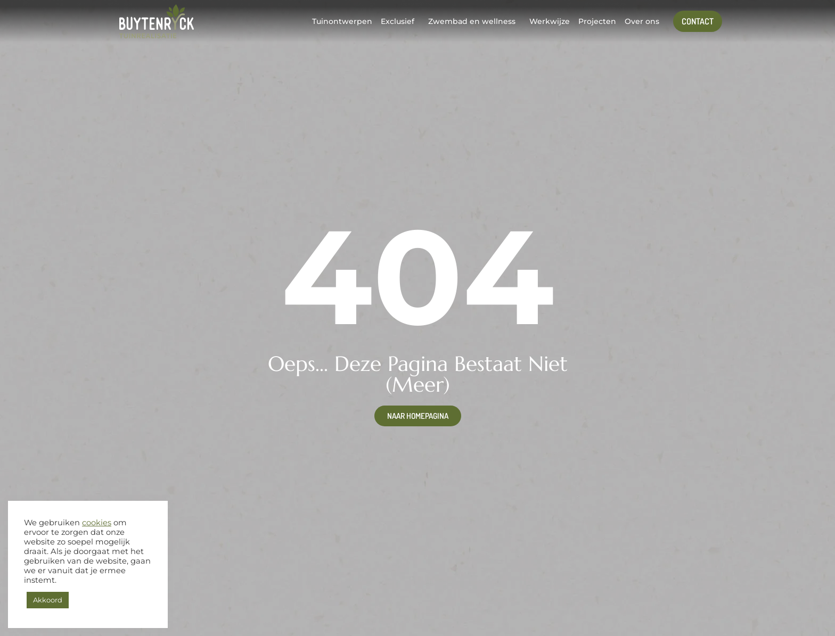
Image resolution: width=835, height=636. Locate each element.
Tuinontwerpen (342, 21)
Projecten (597, 21)
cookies (96, 522)
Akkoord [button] (47, 600)
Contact (698, 21)
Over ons (642, 21)
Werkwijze (549, 21)
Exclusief (397, 21)
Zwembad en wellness (471, 21)
